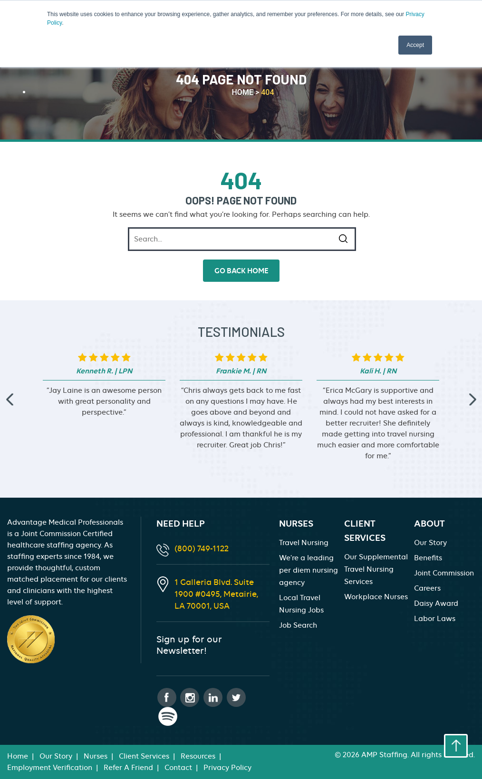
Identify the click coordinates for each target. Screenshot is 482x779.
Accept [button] (415, 45)
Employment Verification (49, 767)
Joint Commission (444, 573)
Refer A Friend (128, 767)
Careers (427, 588)
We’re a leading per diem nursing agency (308, 570)
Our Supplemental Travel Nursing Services (376, 569)
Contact (178, 767)
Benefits (428, 558)
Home (17, 756)
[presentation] (9, 400)
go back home (241, 270)
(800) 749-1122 (201, 548)
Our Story (430, 542)
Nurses (95, 756)
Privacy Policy (227, 767)
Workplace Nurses (376, 597)
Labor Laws (434, 618)
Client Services (144, 756)
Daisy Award (436, 603)
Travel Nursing (303, 542)
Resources (198, 756)
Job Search (298, 625)
